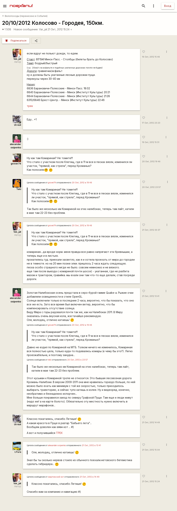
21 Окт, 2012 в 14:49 (89, 477)
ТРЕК (59, 432)
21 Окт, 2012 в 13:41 (91, 445)
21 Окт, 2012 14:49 (151, 422)
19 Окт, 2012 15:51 (150, 142)
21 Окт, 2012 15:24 (60, 29)
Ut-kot (17, 125)
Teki (18, 189)
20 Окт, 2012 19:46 (151, 161)
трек (30, 105)
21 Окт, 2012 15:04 (151, 450)
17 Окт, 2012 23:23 (151, 123)
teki (49, 360)
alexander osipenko (57, 445)
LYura (18, 452)
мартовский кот (56, 477)
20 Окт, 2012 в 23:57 (77, 360)
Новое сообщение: (26, 29)
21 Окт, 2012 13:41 (150, 296)
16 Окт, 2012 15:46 (151, 57)
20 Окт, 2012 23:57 (151, 187)
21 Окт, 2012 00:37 (151, 230)
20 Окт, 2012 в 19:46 (82, 182)
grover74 (16, 163)
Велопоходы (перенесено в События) (25, 16)
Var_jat (43, 29)
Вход (167, 5)
